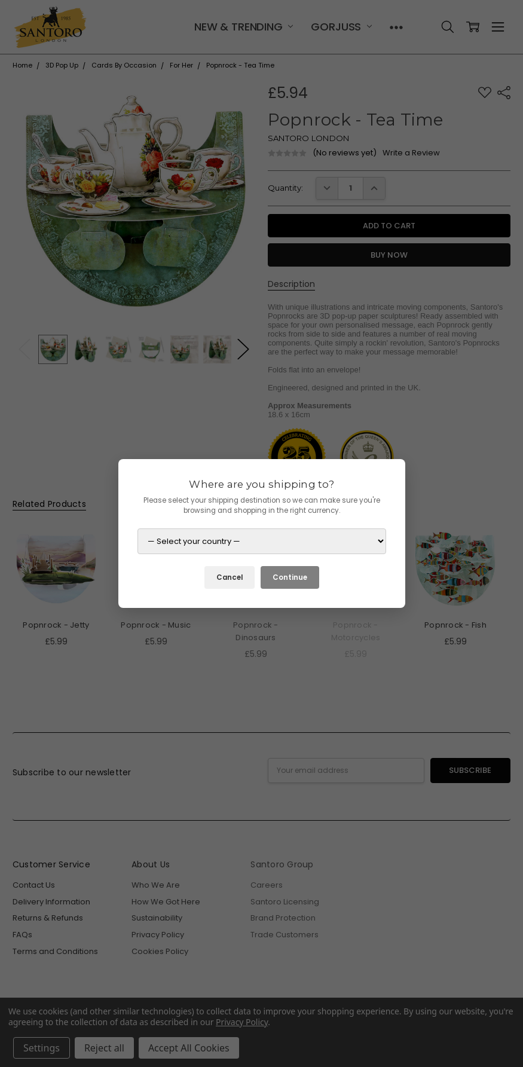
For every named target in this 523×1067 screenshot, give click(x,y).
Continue (290, 577)
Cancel (229, 577)
